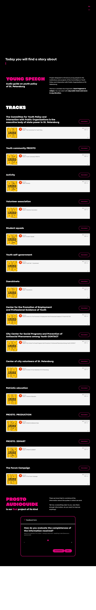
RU (89, 6)
